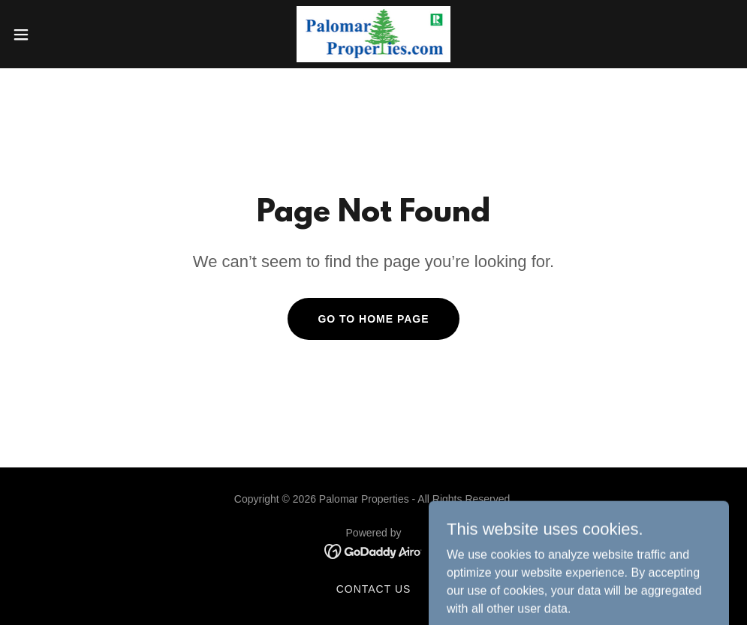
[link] (374, 34)
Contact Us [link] (373, 589)
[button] (61, 35)
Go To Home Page (373, 319)
